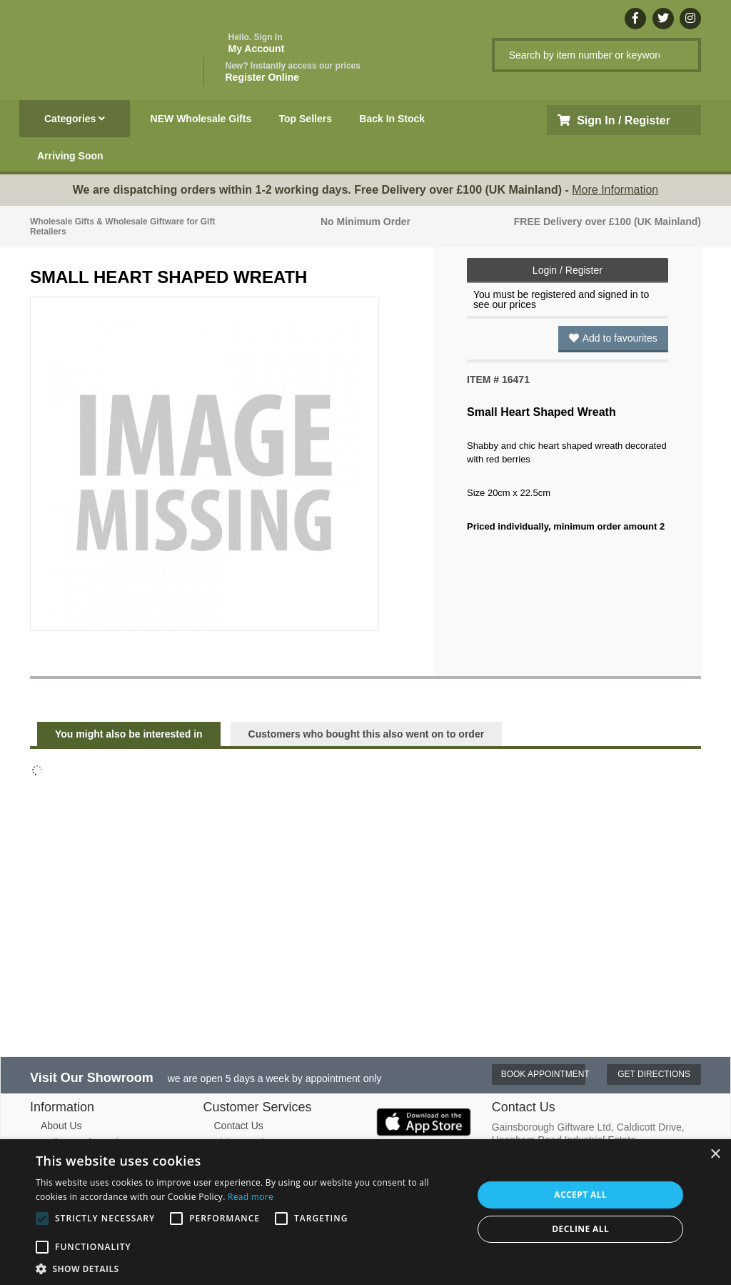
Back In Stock (392, 118)
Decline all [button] (580, 1229)
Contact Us (238, 1125)
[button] (248, 1267)
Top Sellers (305, 118)
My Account (256, 43)
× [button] (715, 1154)
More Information (615, 190)
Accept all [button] (580, 1195)
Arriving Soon (70, 156)
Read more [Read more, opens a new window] (250, 1197)
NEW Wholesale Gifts (201, 118)
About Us (61, 1125)
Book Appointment (543, 1074)
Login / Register (568, 270)
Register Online (293, 72)
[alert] (365, 1212)
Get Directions (653, 1074)
